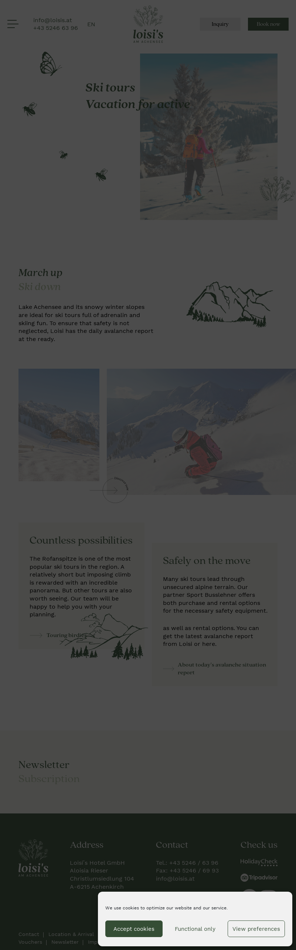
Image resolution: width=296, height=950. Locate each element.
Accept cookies (133, 929)
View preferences (256, 929)
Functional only (195, 929)
